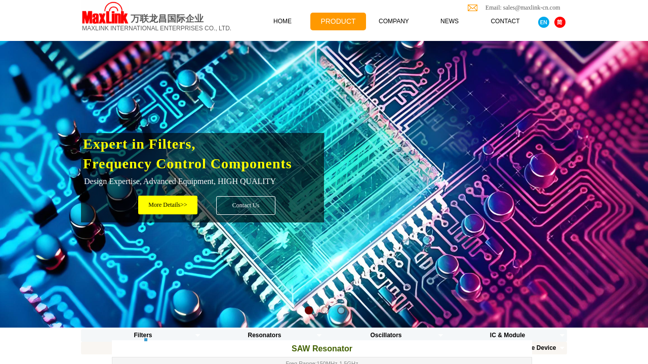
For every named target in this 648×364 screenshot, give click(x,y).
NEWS (449, 21)
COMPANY (394, 21)
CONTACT (505, 21)
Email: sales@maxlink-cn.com (519, 7)
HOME (282, 21)
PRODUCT (337, 21)
